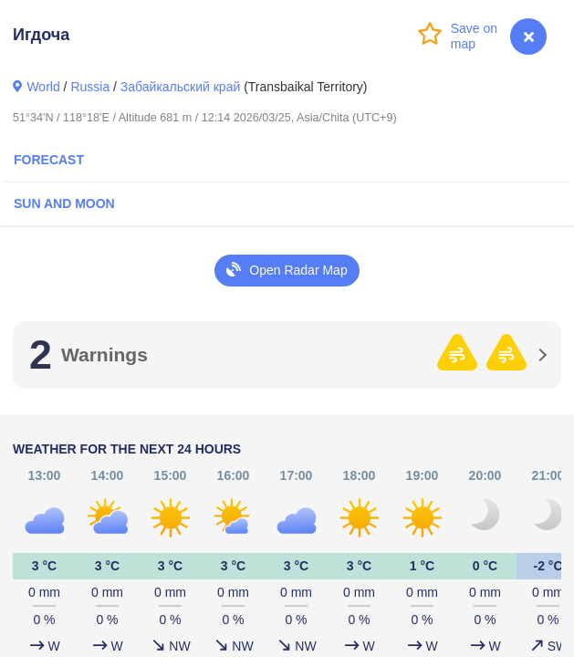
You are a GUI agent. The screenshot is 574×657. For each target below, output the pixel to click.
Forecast (49, 159)
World (42, 86)
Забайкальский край (180, 86)
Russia (90, 86)
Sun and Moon (64, 203)
